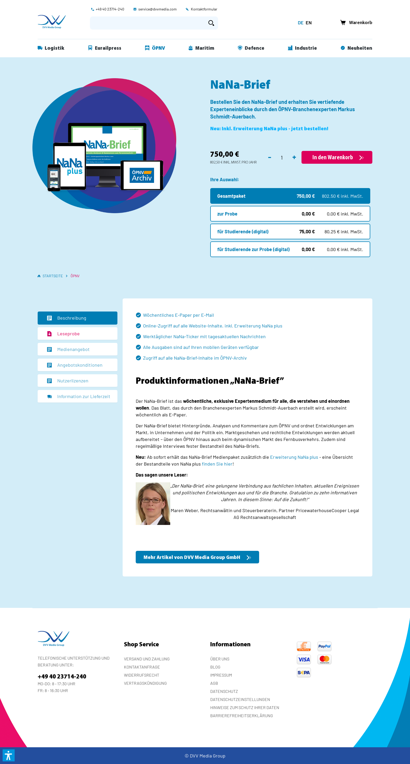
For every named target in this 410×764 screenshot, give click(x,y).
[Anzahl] (281, 157)
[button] (9, 755)
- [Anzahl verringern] (269, 156)
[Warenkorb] (354, 23)
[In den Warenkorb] (336, 157)
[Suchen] (211, 23)
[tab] (77, 318)
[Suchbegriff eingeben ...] (147, 23)
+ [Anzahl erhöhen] (294, 156)
